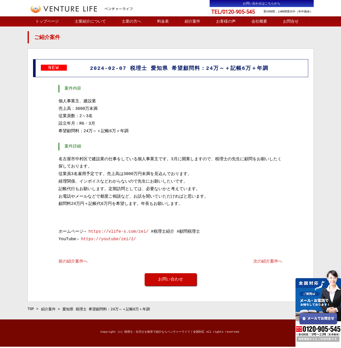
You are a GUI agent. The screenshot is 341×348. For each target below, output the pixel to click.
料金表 (163, 21)
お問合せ (291, 21)
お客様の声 (226, 21)
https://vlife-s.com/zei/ (118, 232)
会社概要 (259, 21)
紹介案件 (192, 21)
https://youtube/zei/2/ (108, 240)
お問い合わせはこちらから (261, 3)
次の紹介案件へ (267, 262)
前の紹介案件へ (73, 262)
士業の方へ (131, 21)
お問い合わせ (170, 280)
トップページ (47, 21)
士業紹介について (90, 21)
